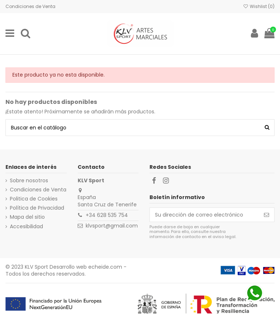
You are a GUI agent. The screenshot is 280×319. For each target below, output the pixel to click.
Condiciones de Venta (30, 6)
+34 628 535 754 (107, 215)
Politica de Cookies (34, 198)
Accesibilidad (26, 226)
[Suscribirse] (266, 215)
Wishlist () (259, 6)
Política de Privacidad (37, 208)
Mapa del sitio (27, 217)
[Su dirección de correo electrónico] (204, 215)
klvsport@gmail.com (112, 225)
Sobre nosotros (29, 180)
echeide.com (105, 267)
